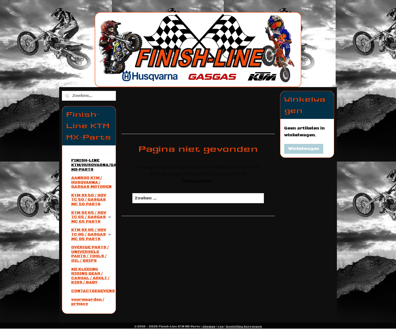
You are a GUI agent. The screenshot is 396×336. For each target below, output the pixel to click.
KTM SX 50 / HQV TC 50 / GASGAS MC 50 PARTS (88, 199)
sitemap (208, 326)
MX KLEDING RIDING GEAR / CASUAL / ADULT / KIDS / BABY (90, 276)
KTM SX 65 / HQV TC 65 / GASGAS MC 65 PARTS (91, 217)
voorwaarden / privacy (87, 301)
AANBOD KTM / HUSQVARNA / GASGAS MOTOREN (91, 182)
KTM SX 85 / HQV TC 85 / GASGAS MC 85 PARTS (91, 234)
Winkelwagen (303, 148)
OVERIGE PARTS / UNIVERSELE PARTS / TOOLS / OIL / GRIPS (90, 254)
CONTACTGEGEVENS (93, 290)
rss (221, 326)
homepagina (197, 181)
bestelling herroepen (244, 326)
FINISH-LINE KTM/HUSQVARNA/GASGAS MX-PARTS (93, 165)
